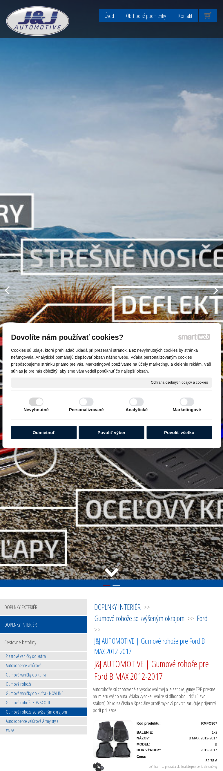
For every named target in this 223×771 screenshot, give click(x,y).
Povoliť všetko (179, 432)
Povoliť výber (111, 432)
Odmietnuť (43, 432)
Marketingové (187, 409)
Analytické (137, 409)
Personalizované (86, 409)
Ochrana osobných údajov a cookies (179, 382)
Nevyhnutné (36, 409)
